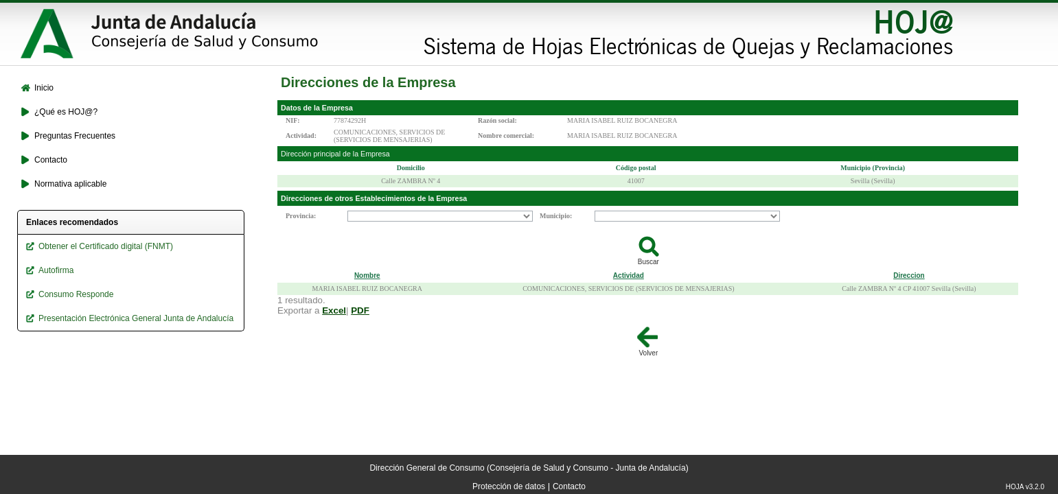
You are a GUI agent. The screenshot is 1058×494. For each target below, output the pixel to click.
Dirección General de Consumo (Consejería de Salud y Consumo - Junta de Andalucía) (528, 468)
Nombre (367, 275)
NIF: (293, 120)
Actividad (628, 275)
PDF (360, 310)
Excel (334, 310)
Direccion (909, 275)
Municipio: (556, 216)
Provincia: (301, 216)
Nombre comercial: (506, 135)
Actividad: (301, 135)
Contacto (569, 486)
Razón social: (497, 120)
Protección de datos (508, 486)
